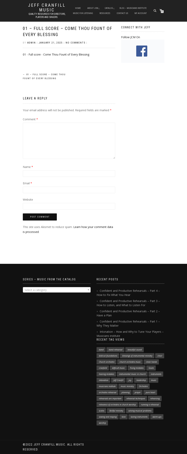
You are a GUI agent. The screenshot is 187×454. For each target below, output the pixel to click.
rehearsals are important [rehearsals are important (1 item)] (110, 398)
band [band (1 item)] (101, 349)
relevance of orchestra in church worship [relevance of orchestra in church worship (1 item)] (117, 404)
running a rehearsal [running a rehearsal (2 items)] (150, 404)
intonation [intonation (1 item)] (103, 380)
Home (78, 8)
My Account (140, 13)
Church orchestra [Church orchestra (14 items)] (106, 361)
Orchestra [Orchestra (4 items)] (143, 386)
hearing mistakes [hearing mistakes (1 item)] (106, 374)
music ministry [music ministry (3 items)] (127, 386)
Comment (30, 119)
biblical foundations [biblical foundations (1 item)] (108, 355)
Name (28, 167)
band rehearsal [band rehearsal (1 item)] (116, 349)
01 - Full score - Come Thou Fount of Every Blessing (56, 54)
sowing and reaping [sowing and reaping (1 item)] (108, 416)
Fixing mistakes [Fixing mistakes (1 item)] (137, 368)
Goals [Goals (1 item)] (151, 368)
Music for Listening (83, 13)
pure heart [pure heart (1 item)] (150, 392)
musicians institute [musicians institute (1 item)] (107, 386)
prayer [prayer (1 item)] (138, 392)
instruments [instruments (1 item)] (156, 374)
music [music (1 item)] (153, 380)
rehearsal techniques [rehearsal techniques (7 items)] (135, 398)
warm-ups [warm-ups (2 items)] (157, 416)
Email (27, 183)
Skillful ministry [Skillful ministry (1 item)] (116, 410)
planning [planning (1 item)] (126, 392)
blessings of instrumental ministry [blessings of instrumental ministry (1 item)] (137, 355)
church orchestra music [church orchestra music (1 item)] (130, 361)
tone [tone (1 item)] (124, 416)
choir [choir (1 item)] (160, 355)
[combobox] (57, 290)
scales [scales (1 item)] (101, 410)
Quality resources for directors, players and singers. (47, 16)
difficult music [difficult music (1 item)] (118, 368)
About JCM (92, 8)
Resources (104, 13)
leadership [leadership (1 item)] (141, 380)
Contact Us (122, 13)
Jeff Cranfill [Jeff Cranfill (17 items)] (118, 380)
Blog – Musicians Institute (133, 8)
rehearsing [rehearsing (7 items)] (155, 398)
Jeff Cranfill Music (47, 7)
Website (28, 199)
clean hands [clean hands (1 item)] (151, 361)
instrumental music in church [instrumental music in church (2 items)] (132, 374)
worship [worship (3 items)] (102, 423)
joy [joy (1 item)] (130, 380)
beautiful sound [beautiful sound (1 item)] (135, 349)
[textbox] (56, 290)
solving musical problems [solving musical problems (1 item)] (139, 410)
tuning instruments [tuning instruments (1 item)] (139, 416)
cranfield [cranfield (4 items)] (103, 368)
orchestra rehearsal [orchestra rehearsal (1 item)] (107, 392)
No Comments (75, 42)
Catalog (109, 8)
